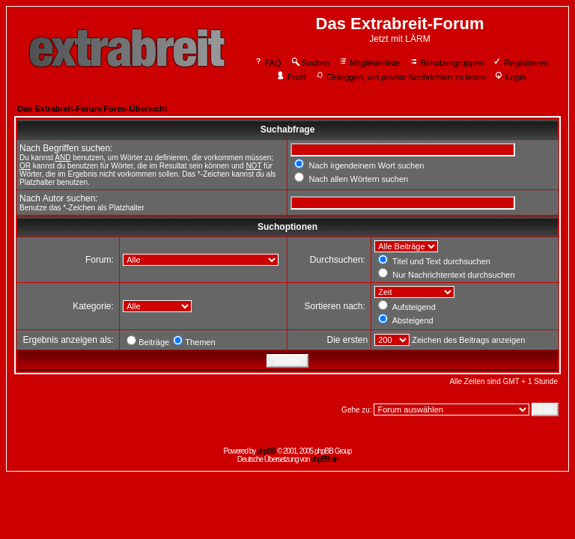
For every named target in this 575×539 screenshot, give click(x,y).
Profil (291, 77)
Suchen (309, 62)
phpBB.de (324, 459)
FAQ (268, 62)
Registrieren (520, 62)
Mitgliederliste (369, 62)
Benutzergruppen (447, 62)
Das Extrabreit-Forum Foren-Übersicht (92, 108)
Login (510, 77)
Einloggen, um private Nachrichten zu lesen (400, 77)
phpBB (266, 451)
